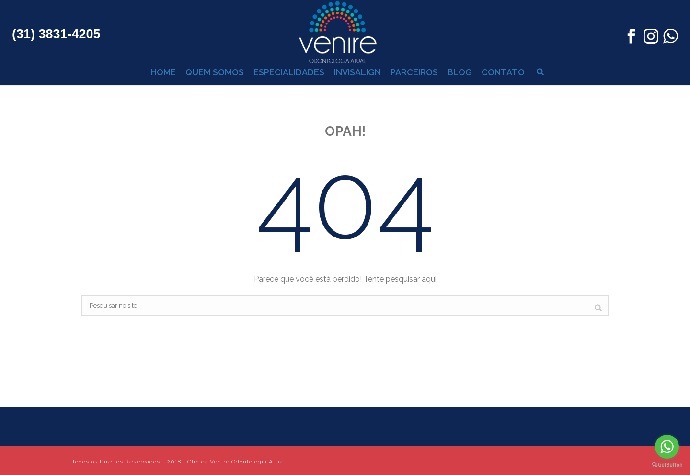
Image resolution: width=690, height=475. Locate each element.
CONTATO (503, 72)
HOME (163, 72)
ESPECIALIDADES (288, 72)
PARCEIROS (414, 72)
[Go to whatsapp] (667, 447)
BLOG (460, 72)
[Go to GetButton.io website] (667, 465)
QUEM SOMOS (214, 72)
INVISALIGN (357, 72)
